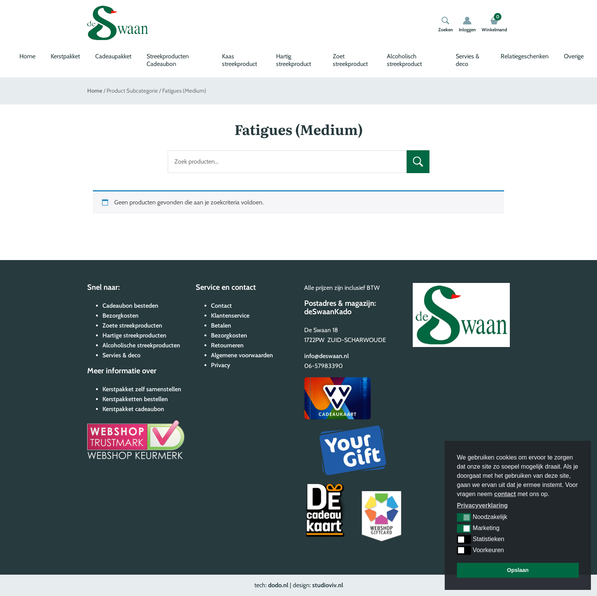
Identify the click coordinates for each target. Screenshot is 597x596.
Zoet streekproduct (350, 60)
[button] (464, 517)
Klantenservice (230, 315)
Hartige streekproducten (134, 335)
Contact (221, 305)
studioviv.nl (327, 585)
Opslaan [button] (518, 570)
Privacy (220, 365)
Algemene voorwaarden (242, 355)
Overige (574, 56)
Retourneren (227, 345)
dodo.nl (278, 585)
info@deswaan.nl (326, 356)
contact (505, 494)
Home (27, 56)
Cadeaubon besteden (130, 305)
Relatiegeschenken (525, 56)
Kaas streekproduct (239, 60)
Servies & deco (467, 60)
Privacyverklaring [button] (482, 505)
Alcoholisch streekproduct (404, 60)
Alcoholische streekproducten (141, 345)
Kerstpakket (65, 56)
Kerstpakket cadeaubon (133, 409)
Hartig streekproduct (293, 60)
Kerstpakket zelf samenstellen (141, 389)
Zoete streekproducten (132, 325)
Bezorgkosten (120, 315)
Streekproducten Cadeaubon (168, 60)
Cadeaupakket (113, 56)
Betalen (221, 325)
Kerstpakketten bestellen (135, 399)
